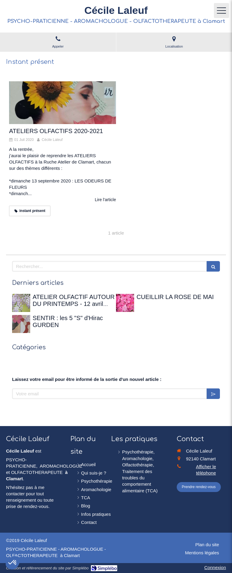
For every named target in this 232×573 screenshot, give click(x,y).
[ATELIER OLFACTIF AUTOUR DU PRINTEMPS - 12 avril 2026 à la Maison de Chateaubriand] (21, 303)
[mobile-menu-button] (221, 10)
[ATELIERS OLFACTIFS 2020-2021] (62, 102)
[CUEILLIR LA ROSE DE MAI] (125, 303)
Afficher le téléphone (206, 469)
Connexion (215, 567)
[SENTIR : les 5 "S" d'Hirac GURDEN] (21, 324)
